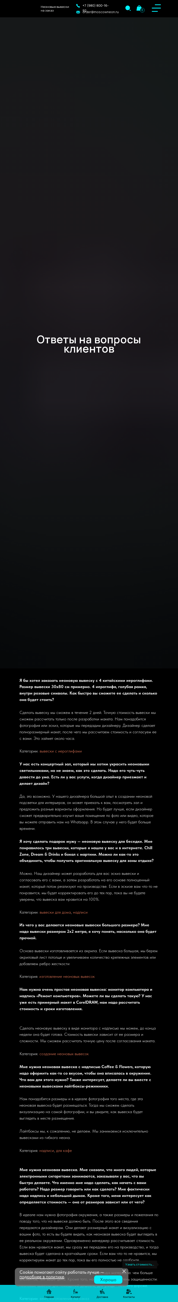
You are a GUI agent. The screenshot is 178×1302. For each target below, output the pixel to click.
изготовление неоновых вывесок (67, 976)
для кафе (64, 1150)
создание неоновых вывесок (64, 1053)
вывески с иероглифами (61, 751)
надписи (80, 912)
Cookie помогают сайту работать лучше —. (61, 1274)
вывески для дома (55, 912)
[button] (78, 6)
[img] (128, 8)
